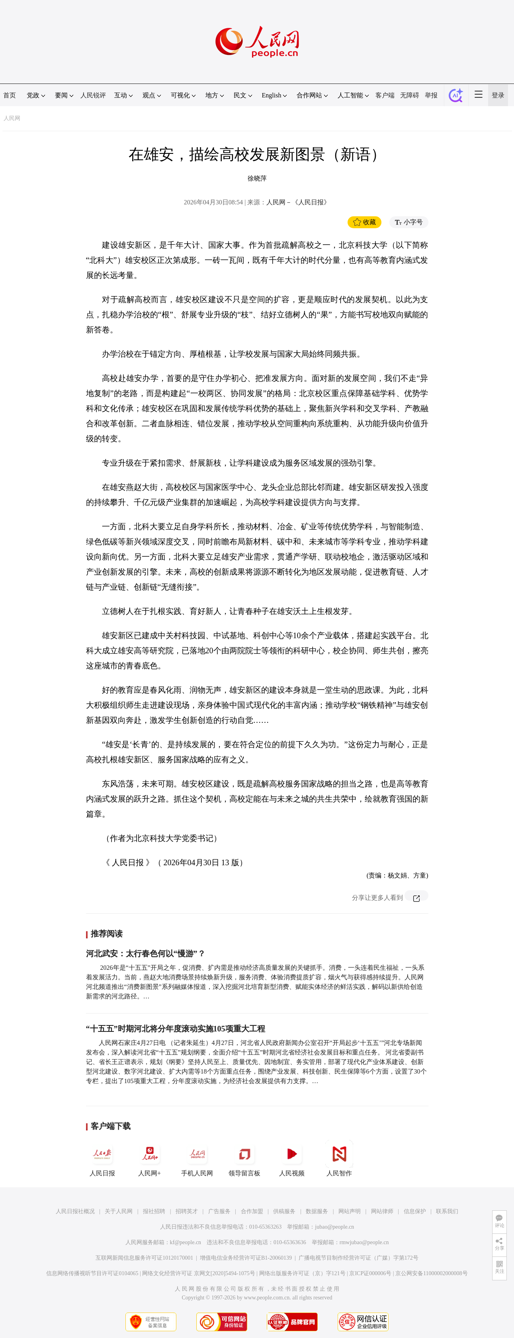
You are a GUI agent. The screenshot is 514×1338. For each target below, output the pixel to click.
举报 (431, 95)
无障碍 (409, 95)
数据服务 (317, 1211)
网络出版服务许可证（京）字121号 (302, 1273)
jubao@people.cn (334, 1227)
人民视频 (292, 1158)
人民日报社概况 (75, 1211)
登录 (498, 95)
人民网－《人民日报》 (298, 202)
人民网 (12, 118)
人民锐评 (93, 95)
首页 (9, 95)
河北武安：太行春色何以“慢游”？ (145, 953)
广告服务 (219, 1211)
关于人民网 (119, 1211)
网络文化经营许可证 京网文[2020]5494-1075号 (198, 1273)
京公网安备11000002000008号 (431, 1273)
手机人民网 (197, 1158)
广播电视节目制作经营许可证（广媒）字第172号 (358, 1258)
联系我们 (447, 1211)
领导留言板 (244, 1158)
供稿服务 (284, 1211)
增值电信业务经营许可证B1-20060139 (246, 1258)
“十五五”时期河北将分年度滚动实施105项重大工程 (175, 1028)
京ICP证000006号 (370, 1273)
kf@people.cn (185, 1242)
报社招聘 (154, 1211)
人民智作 (339, 1158)
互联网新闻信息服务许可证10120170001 (144, 1258)
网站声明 (349, 1211)
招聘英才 (187, 1211)
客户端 (385, 95)
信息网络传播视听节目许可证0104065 (92, 1273)
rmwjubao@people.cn (364, 1242)
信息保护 (415, 1211)
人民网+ (150, 1158)
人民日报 (102, 1158)
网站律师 (382, 1211)
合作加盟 (252, 1211)
